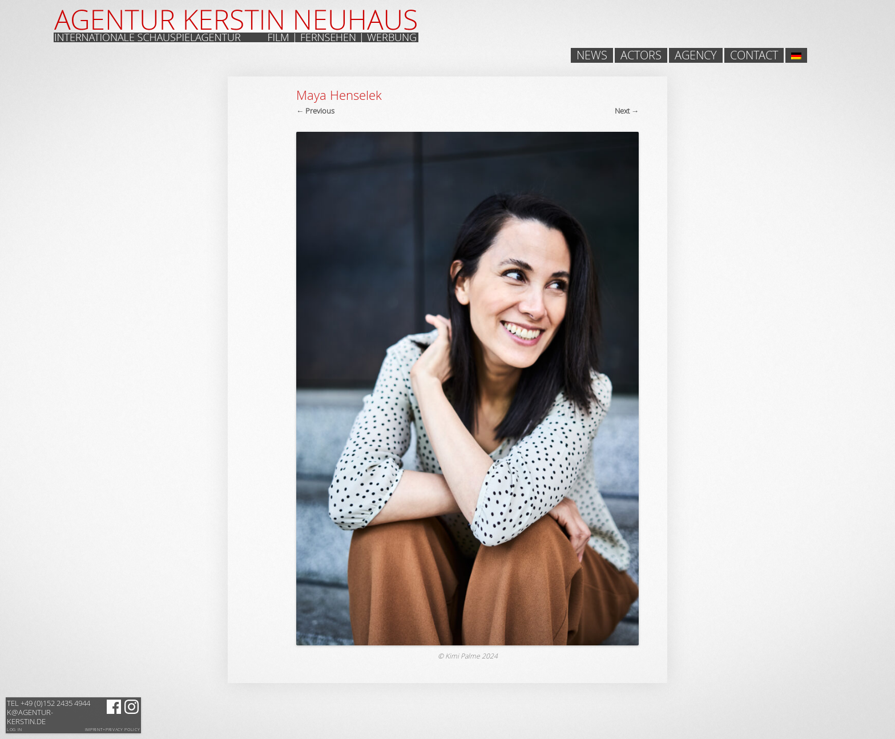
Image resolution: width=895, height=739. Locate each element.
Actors (641, 55)
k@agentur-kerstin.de (48, 712)
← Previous (315, 111)
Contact (754, 55)
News (591, 55)
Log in (14, 729)
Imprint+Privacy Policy (112, 730)
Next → (627, 111)
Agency (696, 55)
